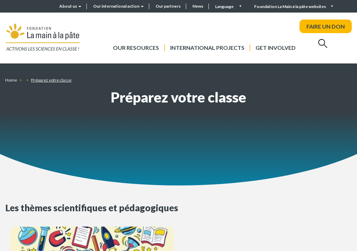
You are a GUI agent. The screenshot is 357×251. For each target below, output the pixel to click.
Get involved (276, 47)
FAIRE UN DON (325, 26)
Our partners (168, 6)
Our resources (136, 47)
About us (70, 6)
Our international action (118, 6)
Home (11, 80)
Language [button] (224, 6)
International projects (207, 47)
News (197, 6)
